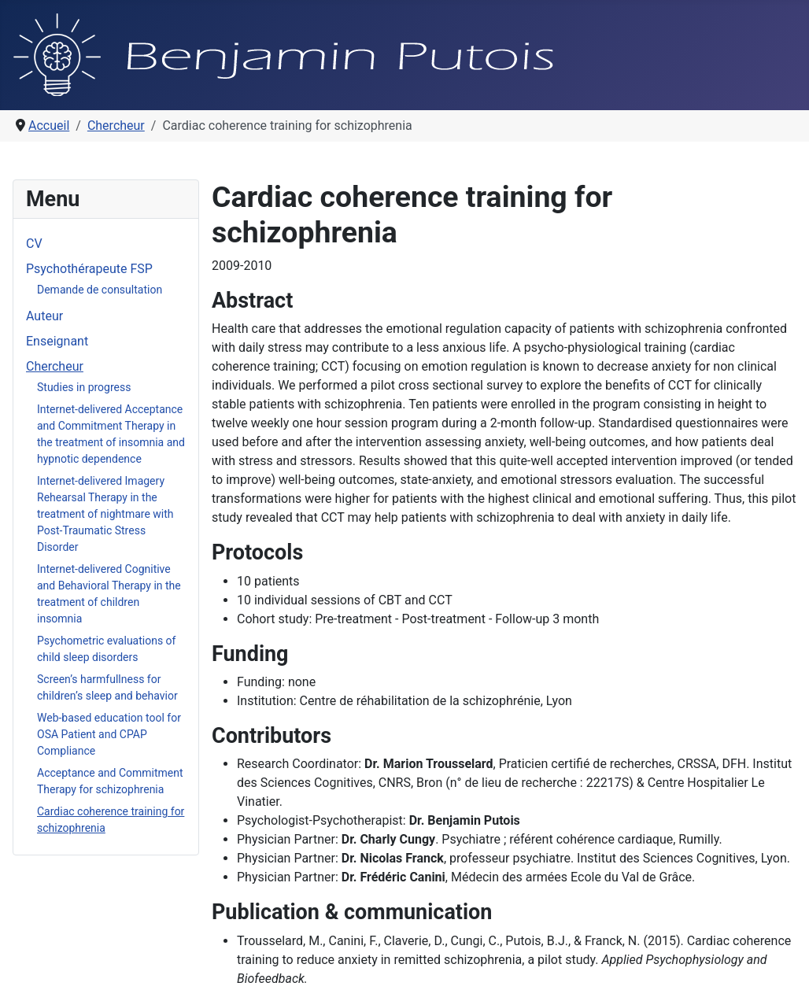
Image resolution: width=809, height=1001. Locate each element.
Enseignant (57, 341)
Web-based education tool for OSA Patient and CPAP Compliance (109, 734)
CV (34, 243)
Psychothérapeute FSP (89, 268)
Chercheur (54, 366)
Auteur (44, 315)
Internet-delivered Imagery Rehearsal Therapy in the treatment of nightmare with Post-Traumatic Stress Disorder (105, 514)
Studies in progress (84, 387)
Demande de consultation (99, 289)
